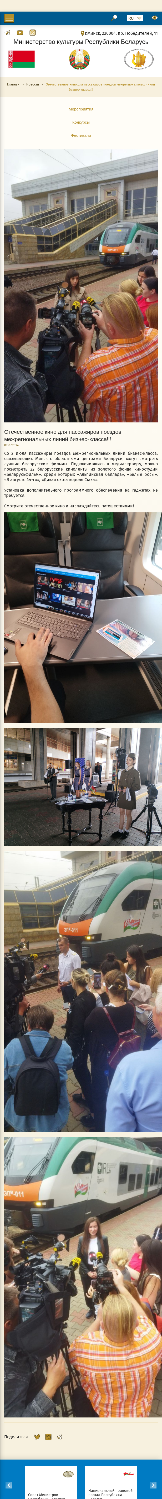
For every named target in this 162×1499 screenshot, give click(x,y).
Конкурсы (81, 122)
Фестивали (81, 135)
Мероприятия (81, 109)
